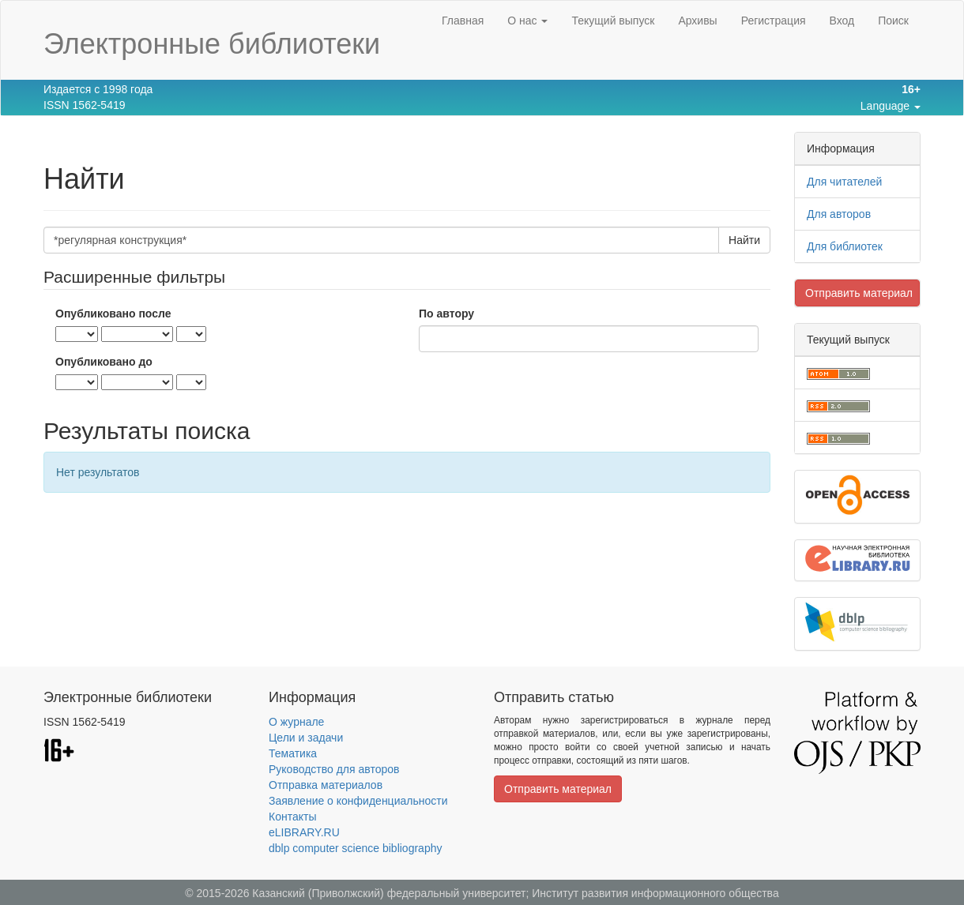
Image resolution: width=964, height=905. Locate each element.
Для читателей (844, 181)
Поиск (893, 20)
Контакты (292, 816)
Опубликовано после (113, 313)
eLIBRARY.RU (304, 832)
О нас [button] (527, 20)
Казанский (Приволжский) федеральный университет (388, 893)
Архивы (697, 20)
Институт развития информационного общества (655, 893)
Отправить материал (859, 293)
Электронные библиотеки (211, 44)
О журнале (296, 721)
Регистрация (773, 20)
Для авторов (839, 214)
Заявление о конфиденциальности (358, 800)
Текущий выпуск (612, 20)
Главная (463, 20)
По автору (446, 313)
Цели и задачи (306, 737)
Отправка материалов (325, 785)
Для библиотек (845, 246)
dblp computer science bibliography (355, 848)
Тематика (293, 753)
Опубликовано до (104, 361)
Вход (842, 20)
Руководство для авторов (334, 769)
